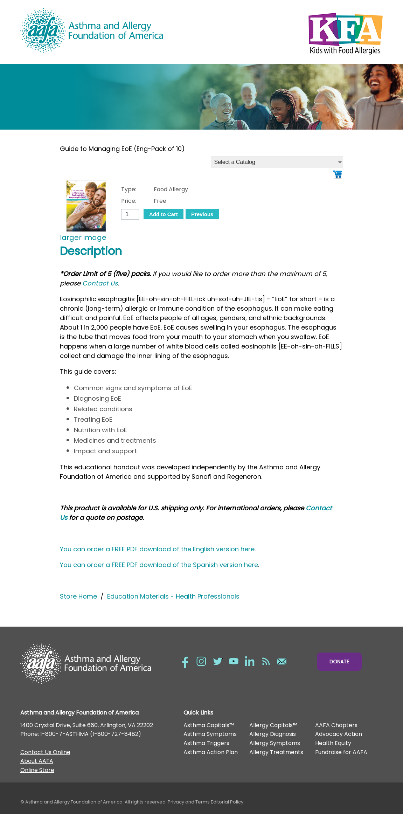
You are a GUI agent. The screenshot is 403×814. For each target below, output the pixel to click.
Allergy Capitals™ (273, 725)
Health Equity (333, 743)
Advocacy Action (338, 734)
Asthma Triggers (206, 743)
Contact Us (100, 283)
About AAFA (36, 761)
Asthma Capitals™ (208, 725)
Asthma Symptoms (210, 734)
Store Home (78, 596)
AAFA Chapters (336, 725)
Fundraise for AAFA (341, 752)
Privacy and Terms (189, 802)
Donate (339, 661)
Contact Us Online (45, 752)
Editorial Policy (227, 802)
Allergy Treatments (276, 752)
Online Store (37, 770)
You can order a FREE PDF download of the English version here (157, 549)
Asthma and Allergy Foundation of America (111, 30)
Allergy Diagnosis (272, 734)
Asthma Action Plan (210, 752)
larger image (83, 237)
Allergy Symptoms (274, 743)
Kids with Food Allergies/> (292, 32)
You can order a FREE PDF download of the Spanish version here (159, 564)
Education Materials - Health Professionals (173, 596)
